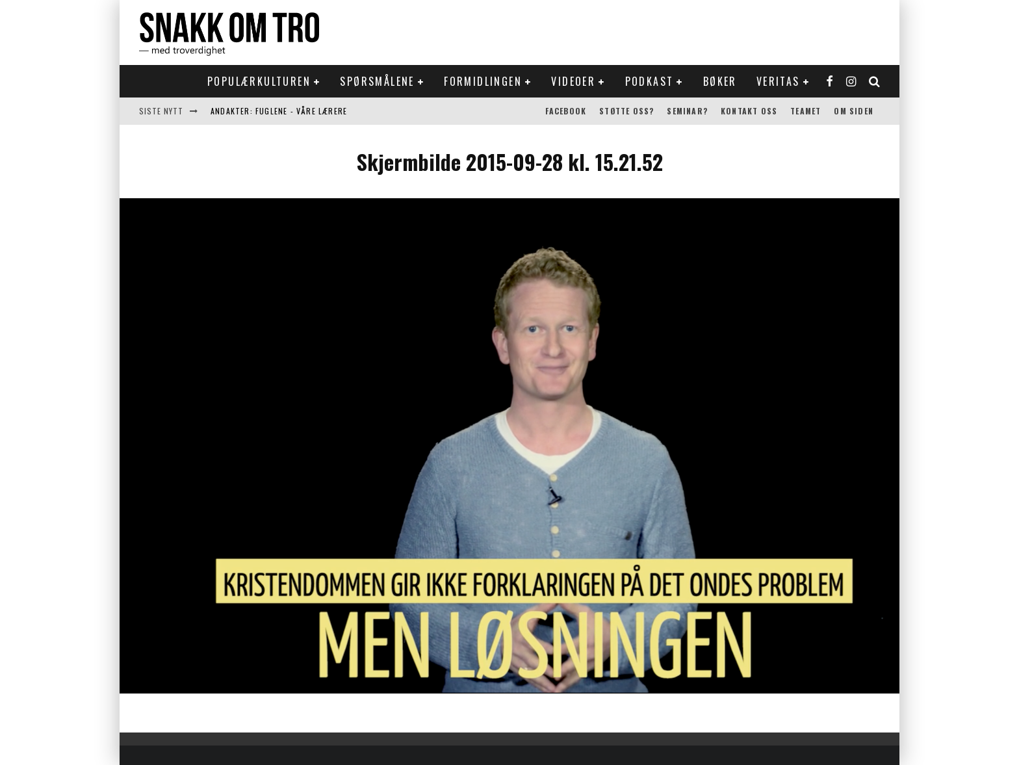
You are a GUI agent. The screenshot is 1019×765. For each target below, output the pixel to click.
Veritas (778, 81)
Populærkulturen (259, 81)
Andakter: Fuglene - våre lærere (279, 110)
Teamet (805, 110)
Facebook (566, 110)
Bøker (720, 81)
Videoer (573, 81)
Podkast (649, 81)
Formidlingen (483, 81)
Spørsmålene (377, 81)
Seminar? (687, 110)
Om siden (853, 110)
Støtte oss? (626, 110)
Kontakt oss (749, 110)
